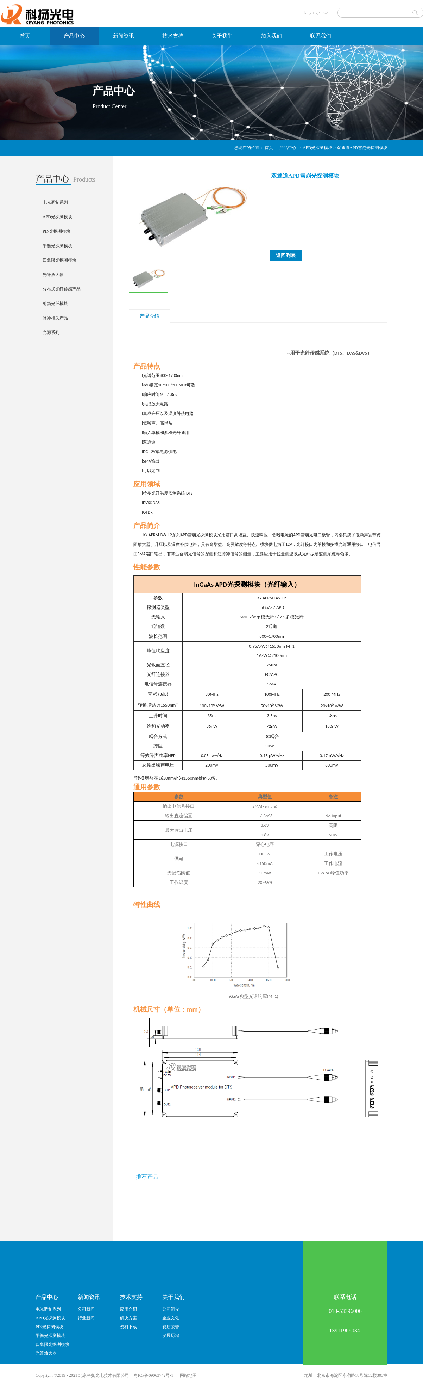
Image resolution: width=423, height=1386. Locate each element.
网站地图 (187, 1375)
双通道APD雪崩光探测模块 (362, 147)
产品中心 (287, 147)
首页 (25, 36)
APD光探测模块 (317, 147)
